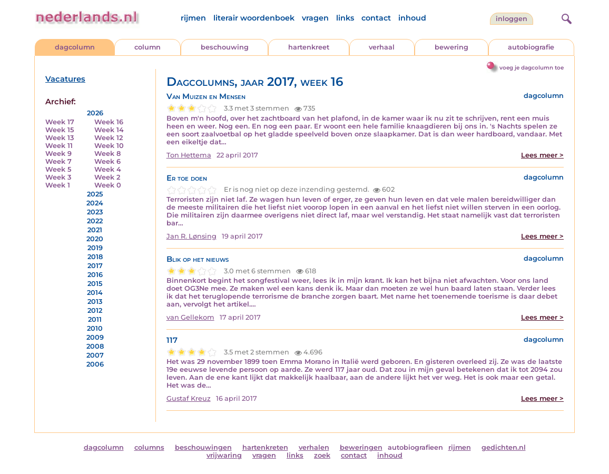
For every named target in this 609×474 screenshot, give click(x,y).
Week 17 (59, 122)
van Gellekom (190, 317)
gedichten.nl (504, 447)
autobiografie (531, 47)
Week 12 (108, 138)
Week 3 (58, 177)
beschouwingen (203, 447)
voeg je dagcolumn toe (531, 67)
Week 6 (107, 161)
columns (149, 447)
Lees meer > (542, 155)
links (345, 18)
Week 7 (58, 161)
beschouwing (225, 47)
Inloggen (511, 19)
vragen (315, 18)
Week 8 (107, 153)
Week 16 (108, 122)
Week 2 (107, 177)
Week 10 (109, 146)
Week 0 (107, 185)
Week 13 (59, 138)
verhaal (382, 47)
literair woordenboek (253, 18)
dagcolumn (75, 47)
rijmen (193, 18)
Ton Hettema (188, 155)
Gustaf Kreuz (188, 398)
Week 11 (59, 146)
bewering (451, 47)
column (147, 47)
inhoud (412, 18)
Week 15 (59, 130)
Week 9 (58, 153)
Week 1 (57, 185)
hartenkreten (265, 447)
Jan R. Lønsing (191, 236)
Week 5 (58, 169)
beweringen (361, 447)
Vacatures (65, 79)
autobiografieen (415, 447)
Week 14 (109, 130)
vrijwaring (224, 455)
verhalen (314, 447)
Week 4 (107, 169)
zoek (322, 455)
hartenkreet (308, 47)
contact (376, 18)
